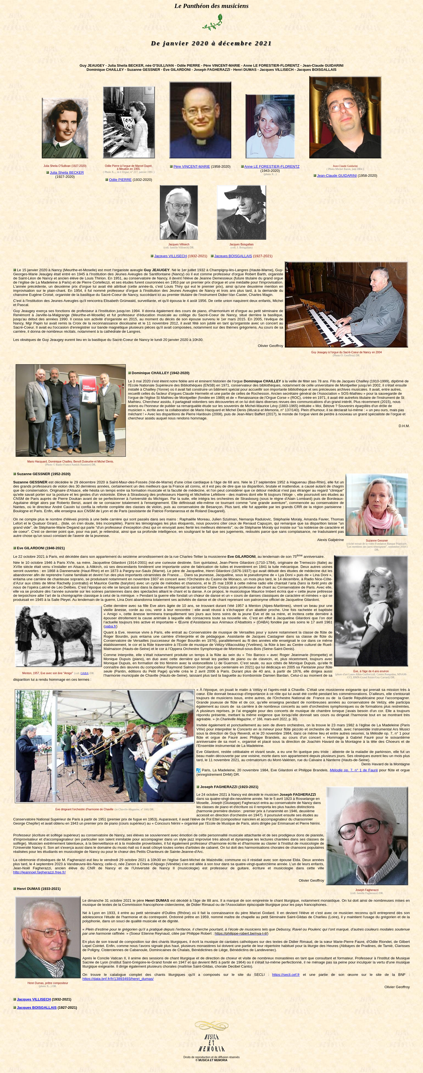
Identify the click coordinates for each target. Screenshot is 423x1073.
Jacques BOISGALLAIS (233, 256)
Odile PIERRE (120, 180)
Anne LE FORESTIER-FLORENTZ (272, 166)
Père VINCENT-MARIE (192, 166)
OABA (84, 673)
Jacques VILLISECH (170, 256)
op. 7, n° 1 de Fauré (354, 770)
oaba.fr (110, 626)
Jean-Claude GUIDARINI (337, 175)
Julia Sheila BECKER (67, 172)
